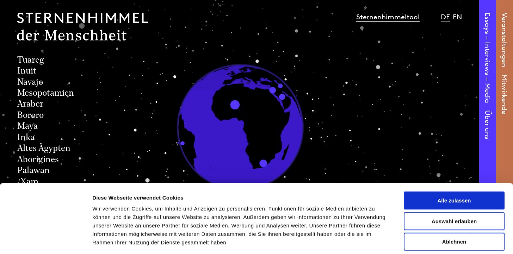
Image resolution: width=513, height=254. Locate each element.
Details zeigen (375, 240)
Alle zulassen (454, 168)
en (457, 17)
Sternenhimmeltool (388, 17)
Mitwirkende (504, 94)
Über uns (487, 124)
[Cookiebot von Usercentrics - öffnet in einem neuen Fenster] (45, 240)
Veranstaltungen (504, 40)
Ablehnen (454, 209)
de (445, 17)
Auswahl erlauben (454, 189)
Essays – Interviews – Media (487, 58)
